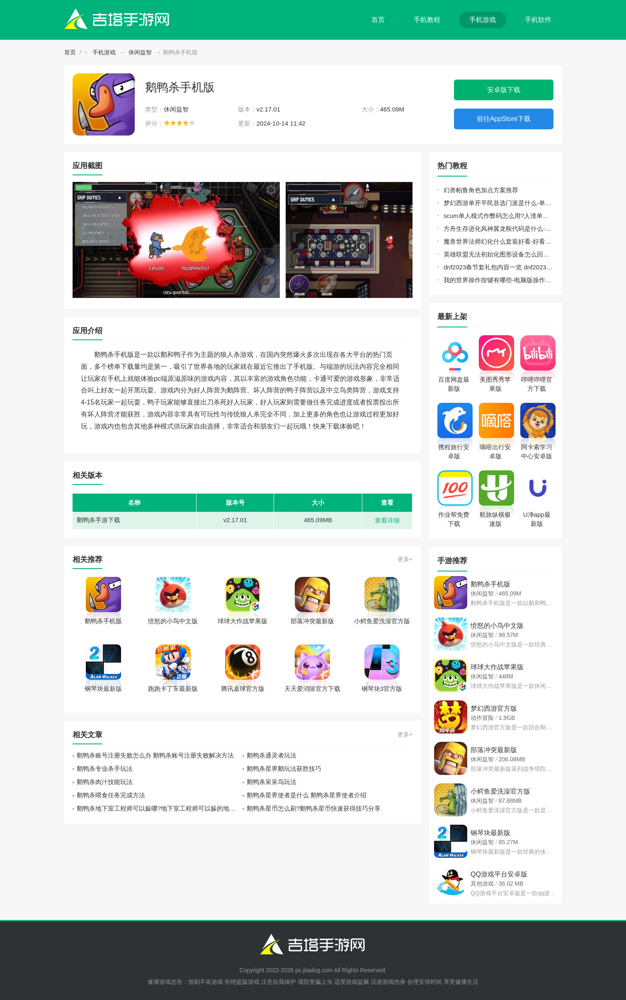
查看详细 (387, 520)
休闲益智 (140, 52)
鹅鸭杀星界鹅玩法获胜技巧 (284, 768)
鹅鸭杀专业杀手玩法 (105, 768)
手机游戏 (482, 19)
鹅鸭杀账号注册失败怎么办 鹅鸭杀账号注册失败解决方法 (155, 755)
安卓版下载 (503, 89)
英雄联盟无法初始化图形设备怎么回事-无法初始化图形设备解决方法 (498, 254)
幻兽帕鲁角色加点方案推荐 (481, 190)
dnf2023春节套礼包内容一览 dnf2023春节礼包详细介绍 (498, 267)
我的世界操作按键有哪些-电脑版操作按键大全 (498, 279)
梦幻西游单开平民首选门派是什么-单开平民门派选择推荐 (498, 202)
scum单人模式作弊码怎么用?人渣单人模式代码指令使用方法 (498, 215)
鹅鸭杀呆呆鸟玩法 (271, 781)
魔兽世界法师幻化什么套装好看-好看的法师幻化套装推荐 (498, 241)
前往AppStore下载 (504, 118)
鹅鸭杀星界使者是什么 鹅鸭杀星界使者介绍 (306, 795)
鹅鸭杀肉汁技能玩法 (105, 781)
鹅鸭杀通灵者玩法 (271, 755)
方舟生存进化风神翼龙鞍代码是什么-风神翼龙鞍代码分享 (498, 228)
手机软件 (538, 19)
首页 (378, 19)
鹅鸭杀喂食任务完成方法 (111, 795)
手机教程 (427, 19)
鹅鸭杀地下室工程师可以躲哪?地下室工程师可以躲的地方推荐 (160, 808)
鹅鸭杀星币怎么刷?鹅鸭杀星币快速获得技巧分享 (314, 808)
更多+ (405, 559)
